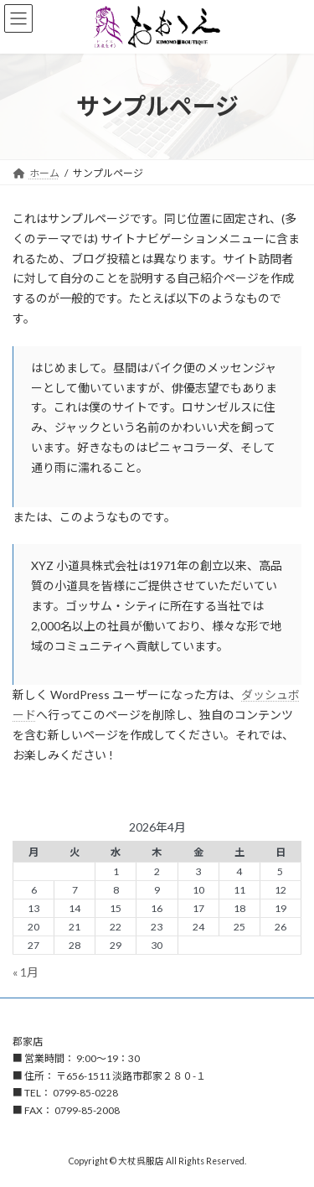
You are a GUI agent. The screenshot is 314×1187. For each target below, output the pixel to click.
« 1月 (26, 972)
